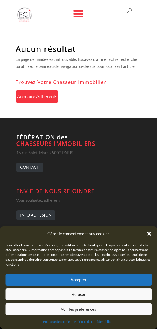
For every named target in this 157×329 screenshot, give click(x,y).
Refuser (79, 294)
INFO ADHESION (35, 215)
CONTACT (29, 167)
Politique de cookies (57, 322)
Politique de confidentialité (92, 322)
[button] (149, 233)
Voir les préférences (78, 309)
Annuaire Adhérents (37, 96)
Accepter (79, 279)
